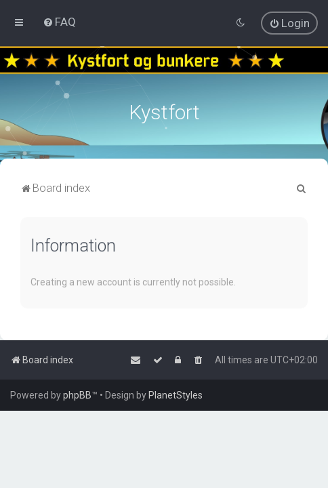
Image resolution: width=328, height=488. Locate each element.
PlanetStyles (175, 395)
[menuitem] (59, 22)
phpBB (77, 395)
